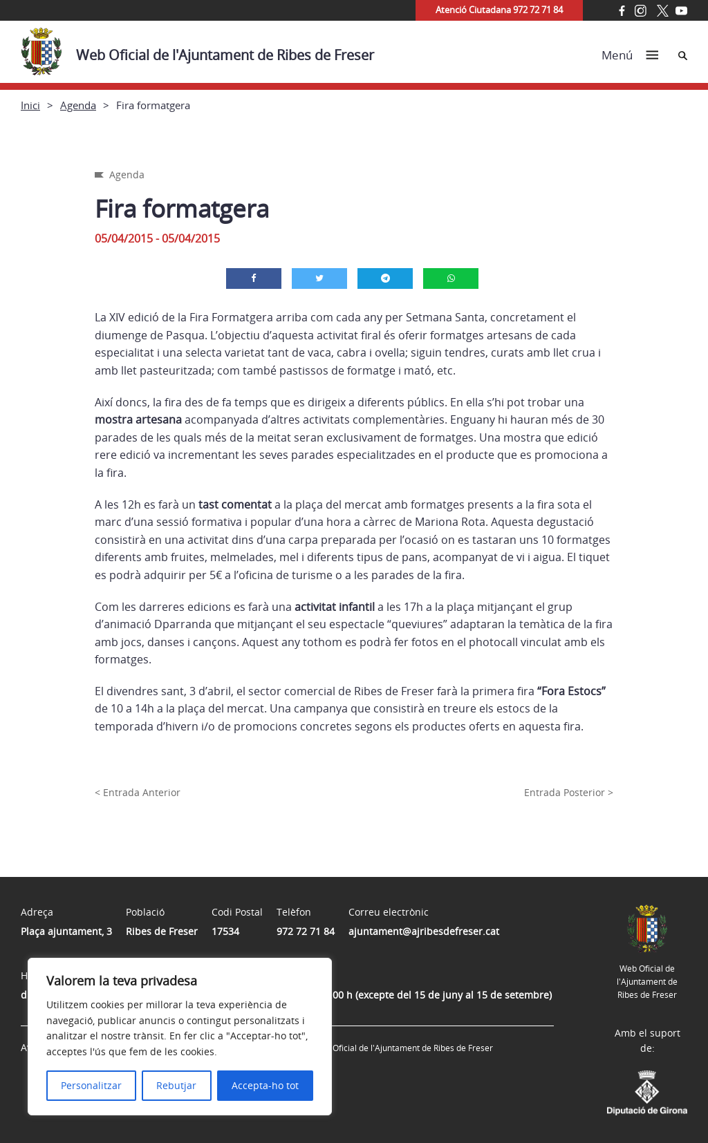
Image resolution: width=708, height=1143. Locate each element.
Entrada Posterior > (568, 792)
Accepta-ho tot (265, 1085)
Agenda (78, 105)
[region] (180, 1036)
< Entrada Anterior (137, 792)
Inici (30, 105)
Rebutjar (176, 1085)
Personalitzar (91, 1085)
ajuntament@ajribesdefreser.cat (423, 931)
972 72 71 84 (306, 931)
